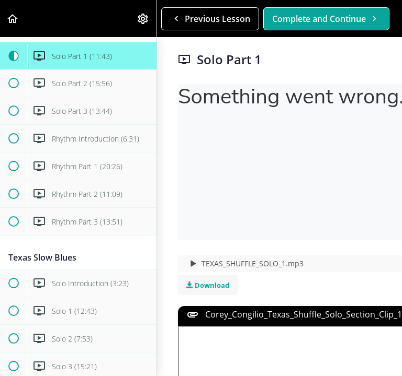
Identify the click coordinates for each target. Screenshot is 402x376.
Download (207, 285)
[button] (13, 18)
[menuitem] (143, 18)
